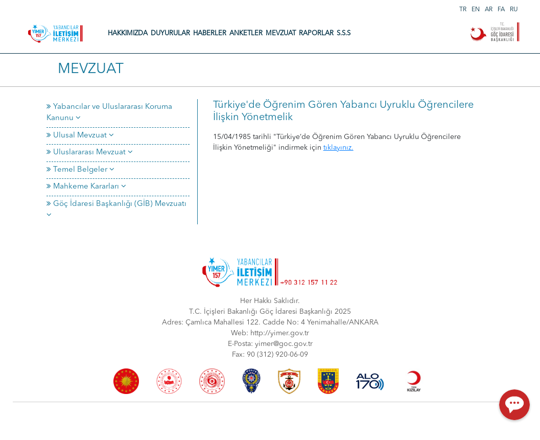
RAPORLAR (316, 33)
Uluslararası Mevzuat (89, 152)
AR (488, 10)
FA (501, 10)
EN (476, 10)
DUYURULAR (170, 33)
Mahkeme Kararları (86, 187)
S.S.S (343, 33)
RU (514, 10)
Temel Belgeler (80, 170)
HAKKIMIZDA (128, 33)
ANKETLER (246, 33)
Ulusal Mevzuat (80, 136)
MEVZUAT (281, 33)
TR (462, 10)
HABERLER (209, 33)
